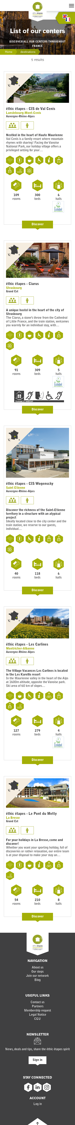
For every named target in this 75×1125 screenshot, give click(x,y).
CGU (37, 1019)
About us (37, 967)
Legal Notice (37, 1014)
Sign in (37, 1060)
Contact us (37, 1002)
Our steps (37, 971)
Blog (37, 980)
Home (8, 52)
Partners (37, 1006)
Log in (37, 1104)
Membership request (37, 1010)
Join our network (37, 976)
